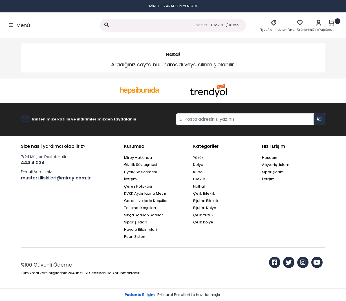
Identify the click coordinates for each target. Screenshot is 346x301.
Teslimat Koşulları (140, 207)
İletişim (130, 179)
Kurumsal (135, 146)
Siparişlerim (273, 172)
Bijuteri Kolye (204, 207)
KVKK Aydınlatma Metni (145, 193)
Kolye (198, 164)
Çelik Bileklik (204, 193)
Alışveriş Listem (275, 164)
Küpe (234, 25)
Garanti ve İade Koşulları (146, 200)
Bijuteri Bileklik (205, 200)
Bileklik (217, 25)
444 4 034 (33, 162)
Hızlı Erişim (273, 146)
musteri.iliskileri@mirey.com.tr (56, 178)
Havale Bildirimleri (140, 229)
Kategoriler (206, 146)
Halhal (199, 186)
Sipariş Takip (135, 222)
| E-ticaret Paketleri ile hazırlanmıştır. (173, 294)
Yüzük (198, 157)
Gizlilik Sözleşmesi (140, 164)
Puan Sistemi (135, 236)
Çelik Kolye (203, 222)
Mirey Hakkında (138, 157)
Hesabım (270, 157)
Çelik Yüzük (203, 215)
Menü (19, 25)
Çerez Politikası (138, 186)
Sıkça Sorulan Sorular (143, 215)
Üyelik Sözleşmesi (140, 172)
